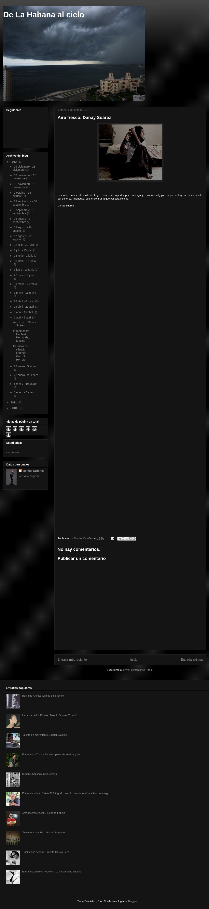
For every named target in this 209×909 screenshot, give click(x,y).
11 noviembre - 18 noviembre (24, 185)
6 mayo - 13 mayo (25, 292)
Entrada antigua (192, 659)
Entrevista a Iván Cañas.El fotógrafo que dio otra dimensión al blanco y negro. (66, 793)
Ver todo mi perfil (29, 476)
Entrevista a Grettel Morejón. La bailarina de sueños (51, 871)
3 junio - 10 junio (24, 269)
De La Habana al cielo (43, 14)
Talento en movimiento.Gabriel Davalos (44, 734)
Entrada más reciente (72, 659)
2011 (14, 402)
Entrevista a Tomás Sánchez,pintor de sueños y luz (51, 754)
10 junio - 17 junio (25, 261)
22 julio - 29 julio (24, 244)
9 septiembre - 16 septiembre (24, 211)
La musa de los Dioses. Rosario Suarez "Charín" (49, 715)
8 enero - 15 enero (25, 383)
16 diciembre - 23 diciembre (24, 168)
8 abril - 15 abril (24, 312)
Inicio (133, 659)
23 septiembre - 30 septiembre (25, 203)
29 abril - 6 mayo (24, 301)
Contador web (12, 452)
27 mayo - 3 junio (24, 275)
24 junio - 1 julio (24, 255)
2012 (14, 161)
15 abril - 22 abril (24, 306)
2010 (14, 408)
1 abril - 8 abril (23, 317)
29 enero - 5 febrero (26, 366)
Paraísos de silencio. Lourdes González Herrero (20, 353)
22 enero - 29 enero (26, 375)
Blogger (132, 901)
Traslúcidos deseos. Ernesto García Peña (45, 852)
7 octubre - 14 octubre (22, 194)
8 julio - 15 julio (23, 250)
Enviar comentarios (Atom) (138, 669)
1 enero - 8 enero (24, 392)
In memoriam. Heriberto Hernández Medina (21, 335)
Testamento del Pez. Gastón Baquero (43, 832)
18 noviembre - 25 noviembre (24, 177)
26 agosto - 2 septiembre (21, 220)
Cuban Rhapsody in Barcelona (39, 773)
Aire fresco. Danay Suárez (24, 324)
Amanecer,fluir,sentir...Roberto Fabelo (43, 812)
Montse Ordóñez (33, 470)
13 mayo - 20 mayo (25, 283)
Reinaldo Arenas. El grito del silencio (43, 695)
